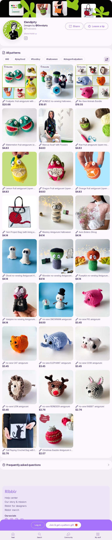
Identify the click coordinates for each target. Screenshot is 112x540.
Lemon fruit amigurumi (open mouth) (23, 188)
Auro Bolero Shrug (88, 232)
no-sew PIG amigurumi (89, 319)
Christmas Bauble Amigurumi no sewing (61, 450)
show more (30, 33)
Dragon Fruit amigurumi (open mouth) (60, 188)
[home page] (13, 535)
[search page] (39, 535)
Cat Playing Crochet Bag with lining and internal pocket (32, 450)
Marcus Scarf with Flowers (55, 144)
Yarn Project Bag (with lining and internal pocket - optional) (34, 232)
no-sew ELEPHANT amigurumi (56, 363)
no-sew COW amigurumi (90, 363)
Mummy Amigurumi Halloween (56, 232)
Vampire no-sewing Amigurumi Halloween (26, 319)
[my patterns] (98, 535)
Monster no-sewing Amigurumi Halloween (62, 275)
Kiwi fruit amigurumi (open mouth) (95, 144)
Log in (38, 525)
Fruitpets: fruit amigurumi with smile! (22, 101)
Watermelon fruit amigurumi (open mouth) (26, 144)
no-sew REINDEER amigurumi (56, 406)
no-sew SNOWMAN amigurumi (56, 319)
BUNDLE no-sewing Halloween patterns (61, 101)
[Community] (68, 535)
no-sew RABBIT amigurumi (91, 406)
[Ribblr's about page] (56, 501)
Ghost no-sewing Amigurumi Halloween (24, 275)
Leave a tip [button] (96, 26)
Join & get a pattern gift (63, 525)
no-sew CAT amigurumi (17, 363)
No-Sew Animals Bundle (90, 101)
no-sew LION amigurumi (17, 406)
